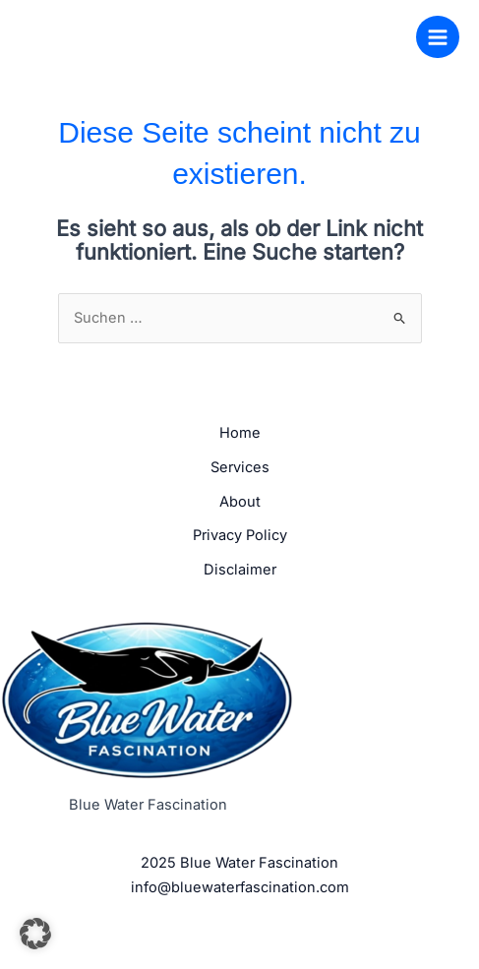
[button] (35, 933)
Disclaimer (240, 569)
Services (239, 467)
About (240, 502)
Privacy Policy (240, 535)
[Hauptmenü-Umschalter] (437, 37)
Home (240, 433)
